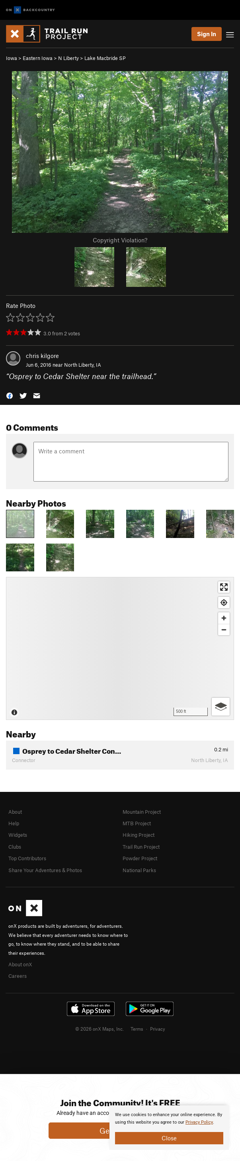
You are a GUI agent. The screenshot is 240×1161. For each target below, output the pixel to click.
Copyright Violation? (120, 240)
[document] (169, 1127)
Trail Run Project (141, 847)
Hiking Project (138, 835)
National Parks (139, 870)
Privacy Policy (199, 1122)
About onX (20, 964)
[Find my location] (224, 602)
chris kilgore (42, 355)
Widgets (17, 835)
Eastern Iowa (38, 58)
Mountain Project (142, 812)
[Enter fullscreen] (224, 587)
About (15, 812)
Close (169, 1138)
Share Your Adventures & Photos (45, 870)
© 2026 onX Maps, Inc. (99, 1028)
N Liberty (68, 58)
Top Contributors (27, 858)
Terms (137, 1028)
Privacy (157, 1028)
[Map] (120, 648)
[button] (9, 394)
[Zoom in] (224, 618)
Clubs (14, 847)
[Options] (221, 707)
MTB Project (137, 823)
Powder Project (140, 858)
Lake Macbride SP (105, 58)
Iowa (11, 58)
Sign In (206, 33)
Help (13, 823)
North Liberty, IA (82, 365)
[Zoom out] (224, 629)
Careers (17, 976)
